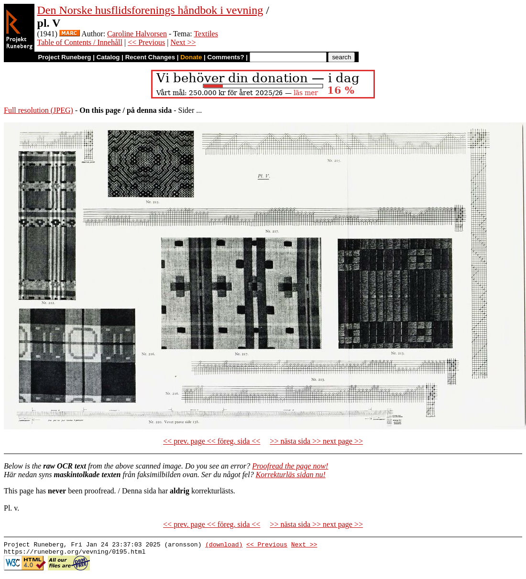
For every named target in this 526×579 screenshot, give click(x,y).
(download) (223, 545)
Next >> (183, 42)
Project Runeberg (64, 57)
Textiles (206, 34)
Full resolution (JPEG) (38, 110)
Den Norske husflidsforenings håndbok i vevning (150, 10)
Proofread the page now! (290, 466)
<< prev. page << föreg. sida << (211, 441)
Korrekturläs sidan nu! (291, 474)
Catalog (108, 57)
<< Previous (146, 42)
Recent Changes (150, 57)
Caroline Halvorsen (137, 34)
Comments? (226, 57)
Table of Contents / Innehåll (79, 42)
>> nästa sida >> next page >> (316, 441)
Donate (191, 57)
